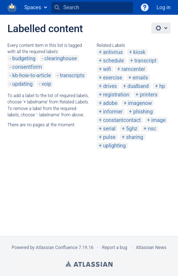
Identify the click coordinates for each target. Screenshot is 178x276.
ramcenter (133, 69)
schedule (113, 61)
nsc (152, 129)
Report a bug (114, 247)
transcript (145, 61)
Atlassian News (151, 247)
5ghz (131, 129)
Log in (164, 7)
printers (149, 95)
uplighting (114, 146)
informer (112, 112)
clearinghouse (60, 58)
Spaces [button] (32, 7)
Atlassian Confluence (57, 247)
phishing (143, 112)
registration (116, 95)
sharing (134, 137)
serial (109, 129)
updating (22, 84)
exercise (112, 78)
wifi (107, 69)
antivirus (112, 52)
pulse (109, 137)
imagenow (140, 103)
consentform (27, 67)
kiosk (139, 52)
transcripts (72, 75)
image (158, 120)
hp (162, 86)
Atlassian (89, 264)
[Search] (57, 7)
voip (46, 84)
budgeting (23, 58)
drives (110, 86)
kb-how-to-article (31, 75)
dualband (138, 86)
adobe (110, 103)
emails (140, 78)
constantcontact (122, 120)
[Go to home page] (12, 7)
